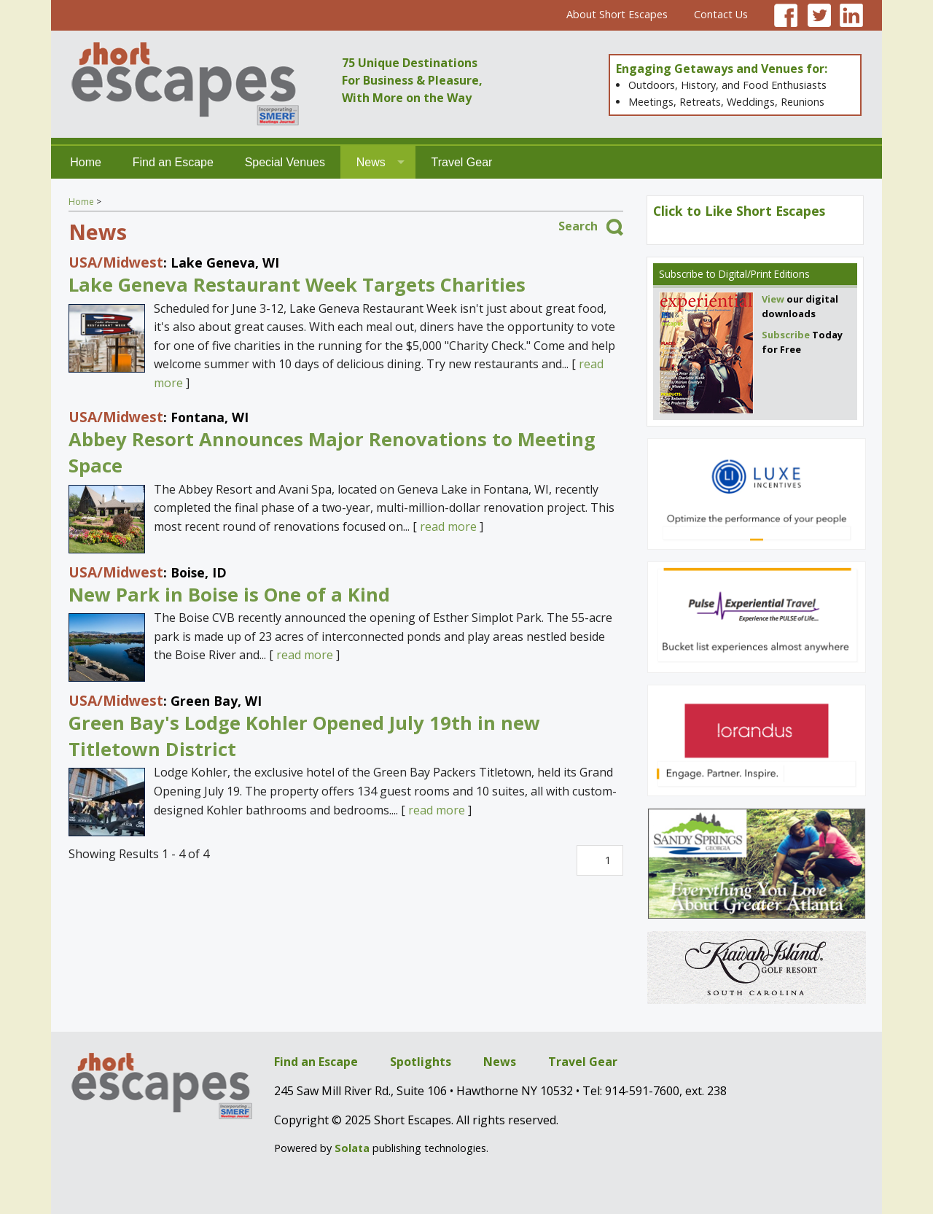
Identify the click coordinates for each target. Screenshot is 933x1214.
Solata (352, 1148)
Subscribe (681, 274)
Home (85, 162)
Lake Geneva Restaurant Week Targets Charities (297, 284)
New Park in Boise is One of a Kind (229, 594)
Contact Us (721, 14)
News (371, 162)
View (773, 299)
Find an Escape (173, 162)
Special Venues (285, 162)
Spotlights (420, 1062)
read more (448, 526)
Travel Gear (462, 162)
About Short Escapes (617, 14)
